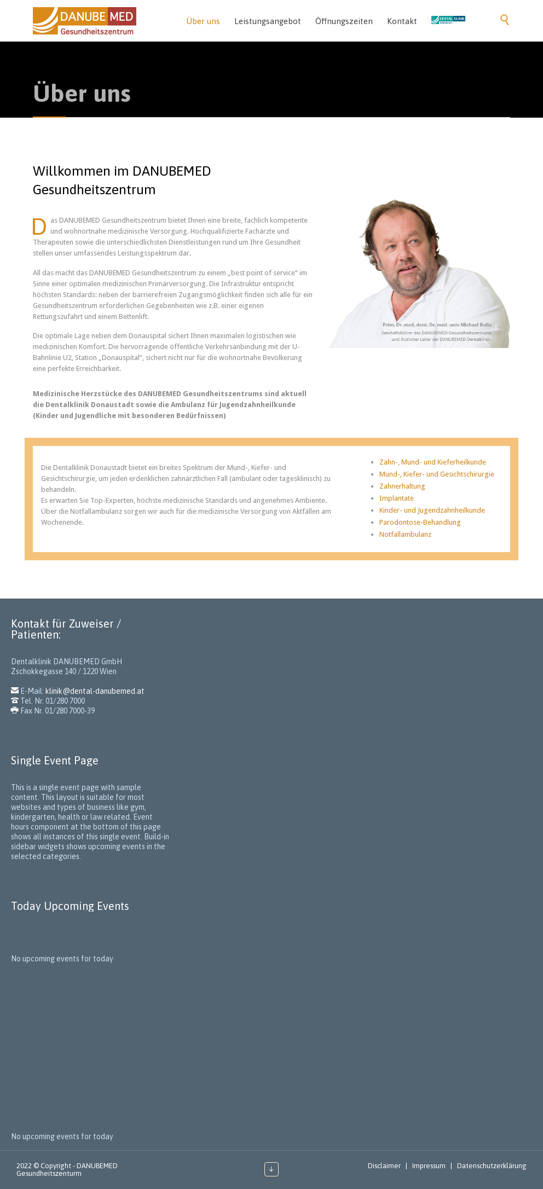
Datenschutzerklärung (492, 1166)
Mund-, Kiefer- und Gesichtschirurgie (436, 474)
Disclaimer (384, 1166)
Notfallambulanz (405, 534)
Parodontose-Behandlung (420, 522)
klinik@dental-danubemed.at (95, 691)
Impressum (429, 1166)
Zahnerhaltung (402, 486)
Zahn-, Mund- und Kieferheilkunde (432, 462)
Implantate (396, 498)
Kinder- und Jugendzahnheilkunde (432, 510)
